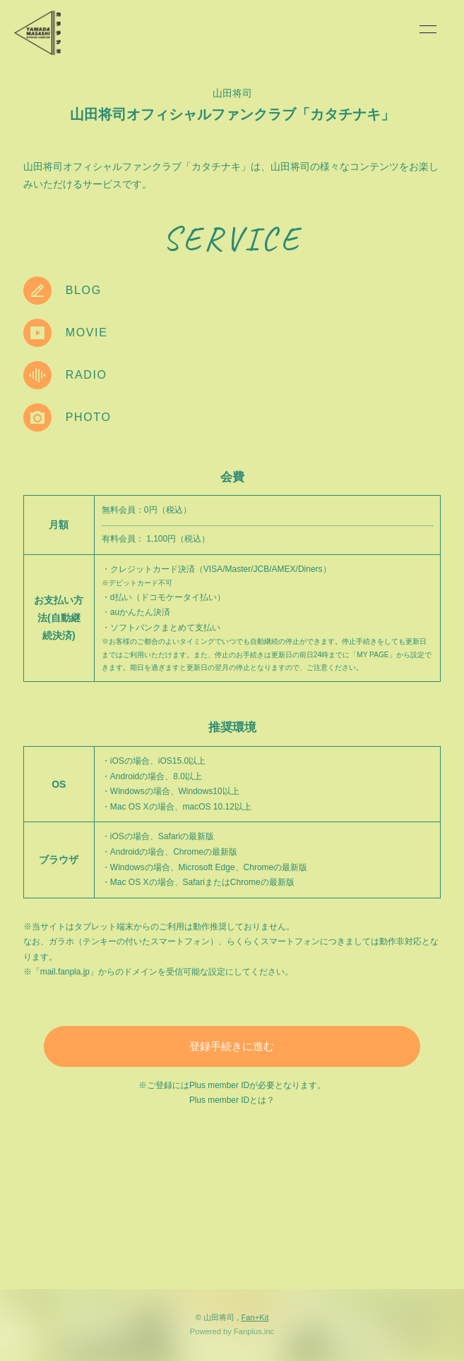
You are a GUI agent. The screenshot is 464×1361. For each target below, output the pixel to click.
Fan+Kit (254, 1317)
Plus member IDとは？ (232, 1100)
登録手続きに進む (231, 1046)
